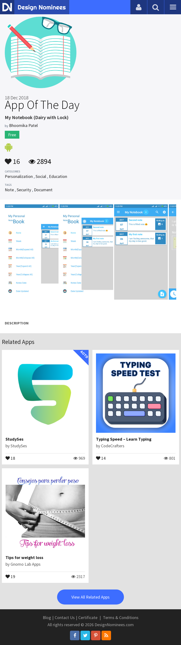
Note (9, 189)
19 (10, 576)
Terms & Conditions (120, 617)
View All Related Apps (90, 597)
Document (43, 189)
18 (10, 457)
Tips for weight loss (24, 557)
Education (58, 176)
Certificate (87, 617)
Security (24, 189)
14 (101, 457)
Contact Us (65, 617)
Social (41, 176)
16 (12, 159)
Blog (47, 617)
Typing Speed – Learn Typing (123, 439)
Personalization (19, 176)
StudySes (14, 439)
